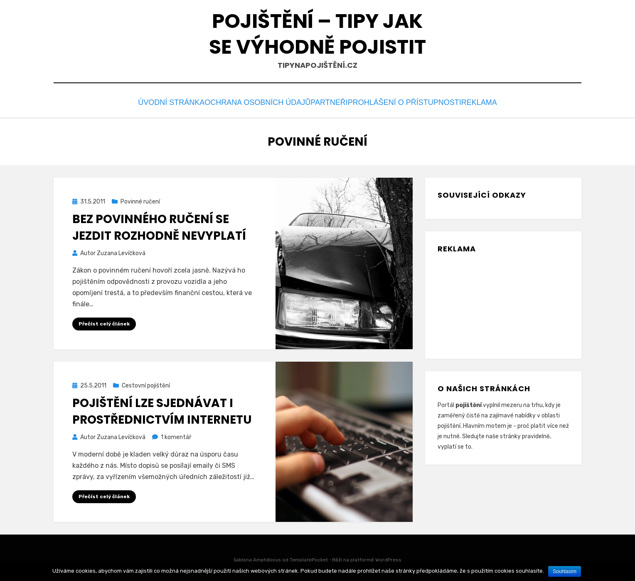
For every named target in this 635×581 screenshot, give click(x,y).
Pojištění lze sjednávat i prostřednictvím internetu (162, 409)
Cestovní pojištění (146, 383)
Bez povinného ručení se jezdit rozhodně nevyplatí (159, 225)
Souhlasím (564, 571)
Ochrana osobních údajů (253, 101)
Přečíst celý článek (104, 321)
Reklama (485, 101)
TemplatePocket (309, 558)
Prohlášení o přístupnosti (408, 101)
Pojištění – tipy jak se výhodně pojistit (317, 34)
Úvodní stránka (163, 101)
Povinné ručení (140, 199)
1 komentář (176, 434)
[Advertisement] (479, 299)
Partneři (330, 101)
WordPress (388, 558)
